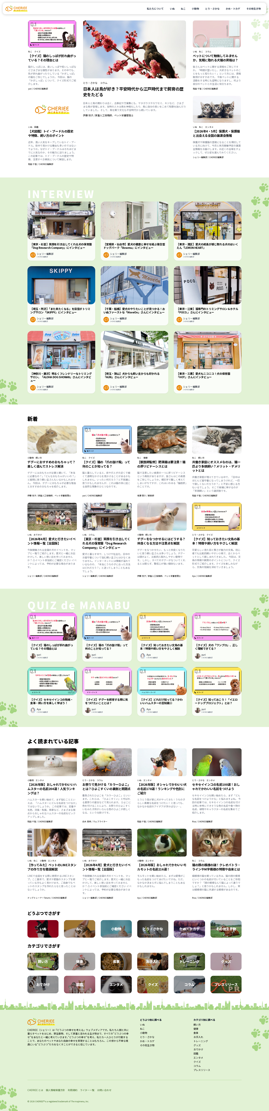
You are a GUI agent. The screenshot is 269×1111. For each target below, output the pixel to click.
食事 (196, 1033)
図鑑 (36, 127)
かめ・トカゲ (233, 8)
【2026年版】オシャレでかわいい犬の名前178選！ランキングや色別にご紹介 (162, 788)
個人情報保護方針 (55, 1090)
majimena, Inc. (82, 1101)
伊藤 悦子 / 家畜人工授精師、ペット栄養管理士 (108, 115)
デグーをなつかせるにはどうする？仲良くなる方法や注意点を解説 (161, 541)
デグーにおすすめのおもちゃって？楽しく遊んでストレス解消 (51, 464)
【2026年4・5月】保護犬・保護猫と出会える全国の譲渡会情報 (216, 133)
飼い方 (39, 457)
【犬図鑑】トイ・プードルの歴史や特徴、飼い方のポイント (50, 133)
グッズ (197, 1045)
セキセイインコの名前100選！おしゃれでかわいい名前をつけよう (216, 786)
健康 (145, 457)
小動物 (195, 8)
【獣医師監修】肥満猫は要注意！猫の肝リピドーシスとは (161, 464)
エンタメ (209, 127)
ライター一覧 (87, 1090)
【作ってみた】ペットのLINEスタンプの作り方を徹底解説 (51, 867)
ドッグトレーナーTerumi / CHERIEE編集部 (47, 897)
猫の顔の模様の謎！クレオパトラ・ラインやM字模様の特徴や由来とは (216, 867)
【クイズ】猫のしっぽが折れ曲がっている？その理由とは (52, 57)
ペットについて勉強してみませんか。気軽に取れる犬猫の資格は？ (215, 57)
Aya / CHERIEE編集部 (202, 575)
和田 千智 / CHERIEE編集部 (40, 164)
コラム (103, 83)
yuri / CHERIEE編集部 (38, 88)
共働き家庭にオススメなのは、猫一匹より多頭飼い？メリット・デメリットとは (216, 466)
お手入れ (198, 1037)
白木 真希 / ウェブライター (94, 821)
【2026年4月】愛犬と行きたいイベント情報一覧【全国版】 (51, 541)
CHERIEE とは (35, 1090)
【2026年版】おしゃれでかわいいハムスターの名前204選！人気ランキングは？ (52, 788)
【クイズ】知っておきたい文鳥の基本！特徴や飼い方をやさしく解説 (216, 541)
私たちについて (155, 8)
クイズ (37, 51)
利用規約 (72, 1090)
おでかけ (38, 534)
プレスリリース (202, 1070)
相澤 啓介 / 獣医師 (145, 495)
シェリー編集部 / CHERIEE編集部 (208, 157)
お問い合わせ (104, 1090)
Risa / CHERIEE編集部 (202, 821)
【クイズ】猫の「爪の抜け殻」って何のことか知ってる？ (106, 464)
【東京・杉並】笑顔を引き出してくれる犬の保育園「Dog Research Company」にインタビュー (106, 543)
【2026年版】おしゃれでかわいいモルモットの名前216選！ (161, 867)
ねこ (183, 8)
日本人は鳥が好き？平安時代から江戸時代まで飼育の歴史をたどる (133, 91)
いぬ (172, 8)
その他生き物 (253, 8)
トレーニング (201, 1041)
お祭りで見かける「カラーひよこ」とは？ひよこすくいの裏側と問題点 (106, 786)
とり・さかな (212, 8)
